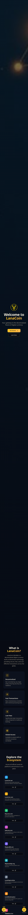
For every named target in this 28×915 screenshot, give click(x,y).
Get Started (14, 330)
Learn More (14, 335)
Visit (14, 787)
